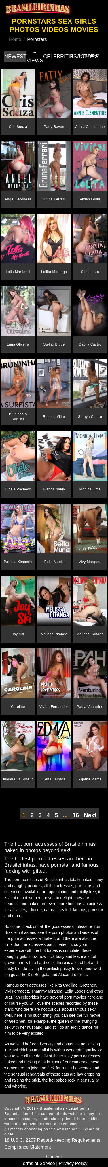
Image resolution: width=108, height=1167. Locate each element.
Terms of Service (38, 1163)
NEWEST (15, 56)
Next (90, 815)
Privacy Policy (73, 1163)
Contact (54, 1156)
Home (15, 39)
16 (76, 815)
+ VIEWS (34, 56)
